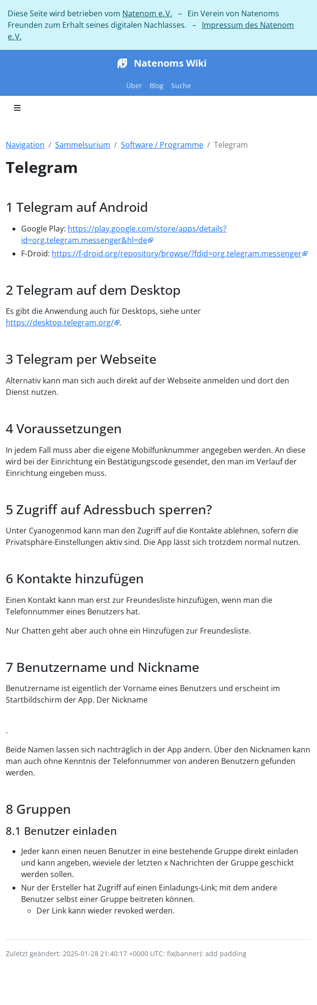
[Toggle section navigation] (17, 108)
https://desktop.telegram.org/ (60, 322)
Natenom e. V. (147, 13)
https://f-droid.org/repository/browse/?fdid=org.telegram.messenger (177, 253)
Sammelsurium (82, 144)
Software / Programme (162, 144)
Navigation (25, 144)
